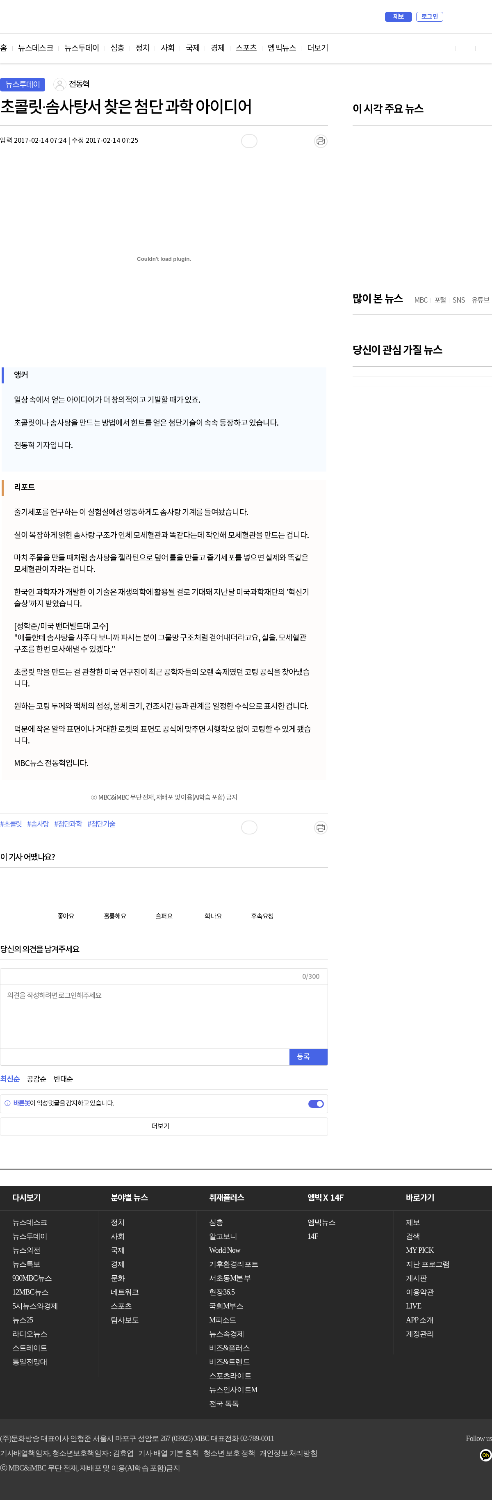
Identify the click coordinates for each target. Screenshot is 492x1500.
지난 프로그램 (427, 1264)
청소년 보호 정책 (229, 1453)
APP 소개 (419, 1320)
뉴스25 (22, 1320)
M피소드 (222, 1320)
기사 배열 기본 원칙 (168, 1453)
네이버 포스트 (472, 1456)
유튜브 (406, 1456)
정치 (142, 48)
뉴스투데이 (82, 48)
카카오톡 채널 (488, 1456)
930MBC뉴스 (32, 1278)
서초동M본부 (230, 1278)
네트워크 (125, 1292)
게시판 (416, 1278)
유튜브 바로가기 (446, 48)
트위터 (439, 1456)
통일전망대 (30, 1362)
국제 (193, 48)
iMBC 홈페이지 (483, 16)
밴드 (455, 1456)
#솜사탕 (38, 825)
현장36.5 (222, 1292)
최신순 (9, 1079)
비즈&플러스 (229, 1348)
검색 (453, 17)
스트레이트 (30, 1348)
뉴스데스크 (35, 48)
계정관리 (420, 1334)
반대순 (63, 1079)
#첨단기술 (101, 825)
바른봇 (17, 1103)
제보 (398, 17)
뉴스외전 (26, 1250)
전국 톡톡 (224, 1404)
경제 (218, 48)
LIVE (413, 1306)
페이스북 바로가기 (466, 48)
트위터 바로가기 (485, 48)
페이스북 (422, 1456)
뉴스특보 (26, 1264)
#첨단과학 (68, 825)
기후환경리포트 (233, 1264)
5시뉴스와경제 (35, 1306)
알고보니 (223, 1236)
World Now (224, 1250)
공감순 (36, 1079)
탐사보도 (125, 1320)
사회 (168, 48)
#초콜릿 (11, 825)
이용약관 (420, 1292)
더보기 (317, 48)
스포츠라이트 (230, 1376)
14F (313, 1236)
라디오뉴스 (30, 1334)
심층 (117, 48)
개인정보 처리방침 (288, 1453)
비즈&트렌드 (229, 1362)
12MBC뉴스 (30, 1292)
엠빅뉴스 (282, 48)
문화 (118, 1278)
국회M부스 (226, 1306)
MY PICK (465, 17)
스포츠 (246, 48)
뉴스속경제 (226, 1334)
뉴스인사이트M (233, 1390)
